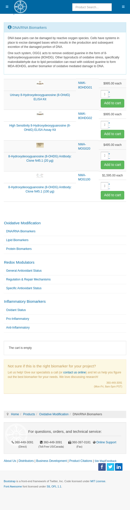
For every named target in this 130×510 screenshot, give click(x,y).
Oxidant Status (16, 310)
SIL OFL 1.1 (54, 486)
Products (29, 414)
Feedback (110, 461)
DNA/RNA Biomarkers (21, 231)
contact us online (74, 372)
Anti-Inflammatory (18, 327)
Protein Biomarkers (19, 249)
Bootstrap (10, 481)
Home (15, 414)
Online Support (106, 442)
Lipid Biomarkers (17, 240)
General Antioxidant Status (24, 270)
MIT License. (98, 481)
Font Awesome (13, 486)
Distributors (26, 461)
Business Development (51, 461)
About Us (10, 461)
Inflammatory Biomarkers (25, 301)
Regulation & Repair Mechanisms (28, 279)
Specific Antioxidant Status (24, 288)
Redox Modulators (19, 262)
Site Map (99, 461)
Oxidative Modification (22, 223)
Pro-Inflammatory (17, 319)
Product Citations (80, 461)
